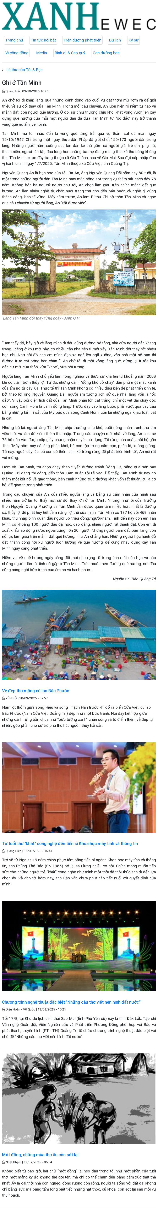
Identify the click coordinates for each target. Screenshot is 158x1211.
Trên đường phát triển (82, 40)
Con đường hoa (106, 52)
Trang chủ (14, 40)
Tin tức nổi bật (43, 40)
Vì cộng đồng (16, 52)
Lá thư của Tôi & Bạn (24, 69)
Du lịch (115, 40)
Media (41, 52)
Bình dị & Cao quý (70, 52)
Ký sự (133, 40)
